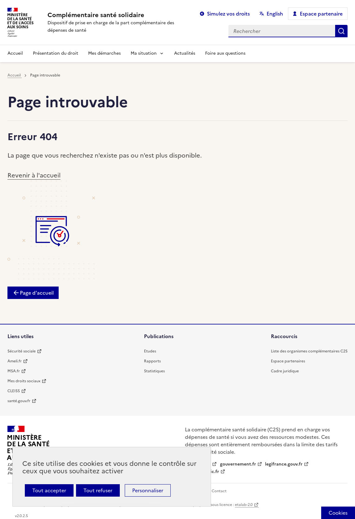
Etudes (150, 351)
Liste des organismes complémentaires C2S (309, 351)
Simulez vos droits (228, 13)
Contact (219, 491)
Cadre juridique (285, 371)
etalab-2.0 (244, 505)
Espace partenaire (321, 13)
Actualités (184, 53)
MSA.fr (13, 371)
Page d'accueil (37, 292)
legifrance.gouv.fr (284, 464)
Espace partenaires (288, 361)
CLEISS (13, 391)
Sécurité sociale (21, 351)
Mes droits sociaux (23, 381)
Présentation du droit (55, 53)
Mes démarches (104, 53)
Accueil (15, 53)
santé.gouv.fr (18, 401)
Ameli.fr (14, 361)
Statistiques (154, 371)
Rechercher (341, 31)
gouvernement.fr (238, 464)
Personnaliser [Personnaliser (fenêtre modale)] (147, 490)
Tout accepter (49, 490)
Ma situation (144, 53)
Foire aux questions (225, 53)
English (275, 13)
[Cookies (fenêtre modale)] (338, 513)
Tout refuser (97, 490)
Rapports (152, 361)
